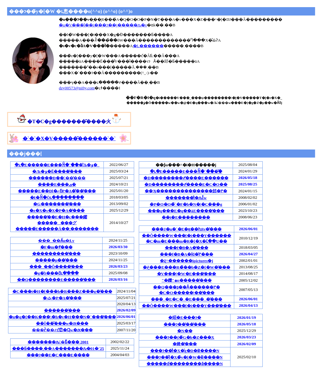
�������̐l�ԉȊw (186, 197)
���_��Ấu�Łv (56, 240)
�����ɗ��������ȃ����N (185, 363)
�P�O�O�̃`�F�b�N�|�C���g (186, 204)
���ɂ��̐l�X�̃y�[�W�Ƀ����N (184, 357)
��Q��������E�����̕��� (56, 279)
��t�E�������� (186, 217)
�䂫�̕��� (185, 344)
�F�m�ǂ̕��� (56, 247)
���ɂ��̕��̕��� (185, 324)
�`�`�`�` (69, 138)
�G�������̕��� (57, 204)
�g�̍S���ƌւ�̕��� (56, 273)
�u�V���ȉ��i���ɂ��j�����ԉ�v (103, 25)
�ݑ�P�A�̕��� (62, 298)
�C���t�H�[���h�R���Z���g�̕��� (62, 291)
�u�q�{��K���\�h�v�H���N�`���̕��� (62, 317)
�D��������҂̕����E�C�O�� (185, 184)
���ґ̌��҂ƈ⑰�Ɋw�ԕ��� (62, 330)
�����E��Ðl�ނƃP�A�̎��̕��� (57, 191)
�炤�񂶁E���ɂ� (184, 317)
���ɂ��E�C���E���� (58, 355)
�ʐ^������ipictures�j (186, 260)
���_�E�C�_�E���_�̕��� (186, 299)
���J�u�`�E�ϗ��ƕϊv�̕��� (186, 229)
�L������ (148, 45)
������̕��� (62, 310)
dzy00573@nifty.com (76, 88)
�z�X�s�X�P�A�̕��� (57, 210)
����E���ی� (57, 184)
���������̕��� (56, 253)
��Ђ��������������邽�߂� (186, 191)
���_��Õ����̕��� (56, 266)
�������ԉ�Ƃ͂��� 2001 (58, 342)
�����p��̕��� (56, 260)
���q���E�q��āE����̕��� (186, 210)
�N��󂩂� (184, 330)
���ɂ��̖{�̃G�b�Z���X (184, 337)
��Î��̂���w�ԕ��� (62, 323)
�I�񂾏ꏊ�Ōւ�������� (57, 197)
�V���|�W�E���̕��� (186, 273)
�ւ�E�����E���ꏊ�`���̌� (186, 171)
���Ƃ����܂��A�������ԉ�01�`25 (58, 348)
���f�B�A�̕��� (186, 247)
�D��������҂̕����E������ (185, 178)
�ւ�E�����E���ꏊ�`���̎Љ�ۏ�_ (57, 165)
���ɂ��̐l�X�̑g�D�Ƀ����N (184, 350)
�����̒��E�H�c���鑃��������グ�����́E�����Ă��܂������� (57, 223)
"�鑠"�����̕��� (187, 280)
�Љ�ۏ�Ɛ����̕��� (56, 171)
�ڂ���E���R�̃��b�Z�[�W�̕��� (186, 267)
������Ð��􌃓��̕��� (57, 178)
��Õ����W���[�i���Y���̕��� (186, 305)
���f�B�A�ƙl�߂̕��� (186, 254)
